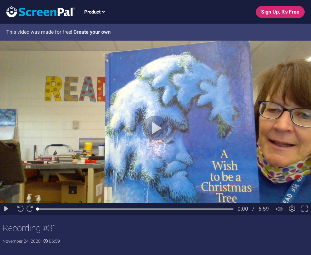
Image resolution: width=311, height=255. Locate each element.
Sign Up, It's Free (280, 12)
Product (94, 12)
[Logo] (37, 11)
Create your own (92, 32)
